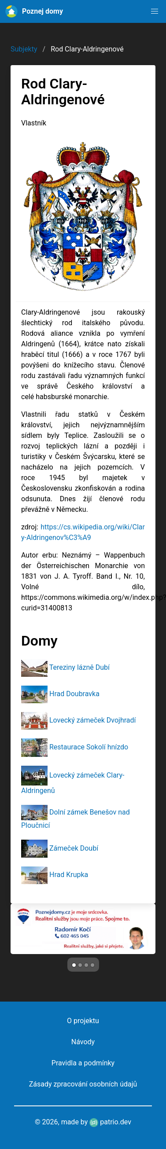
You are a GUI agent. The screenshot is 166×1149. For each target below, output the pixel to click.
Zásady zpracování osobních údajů (83, 1084)
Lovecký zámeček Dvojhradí (92, 720)
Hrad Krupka (68, 874)
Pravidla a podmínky (83, 1063)
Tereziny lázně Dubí (79, 667)
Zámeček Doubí (73, 848)
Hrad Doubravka (74, 694)
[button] (154, 11)
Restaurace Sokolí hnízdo (88, 747)
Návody (83, 1042)
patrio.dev (110, 1122)
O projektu (83, 1021)
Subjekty (24, 49)
